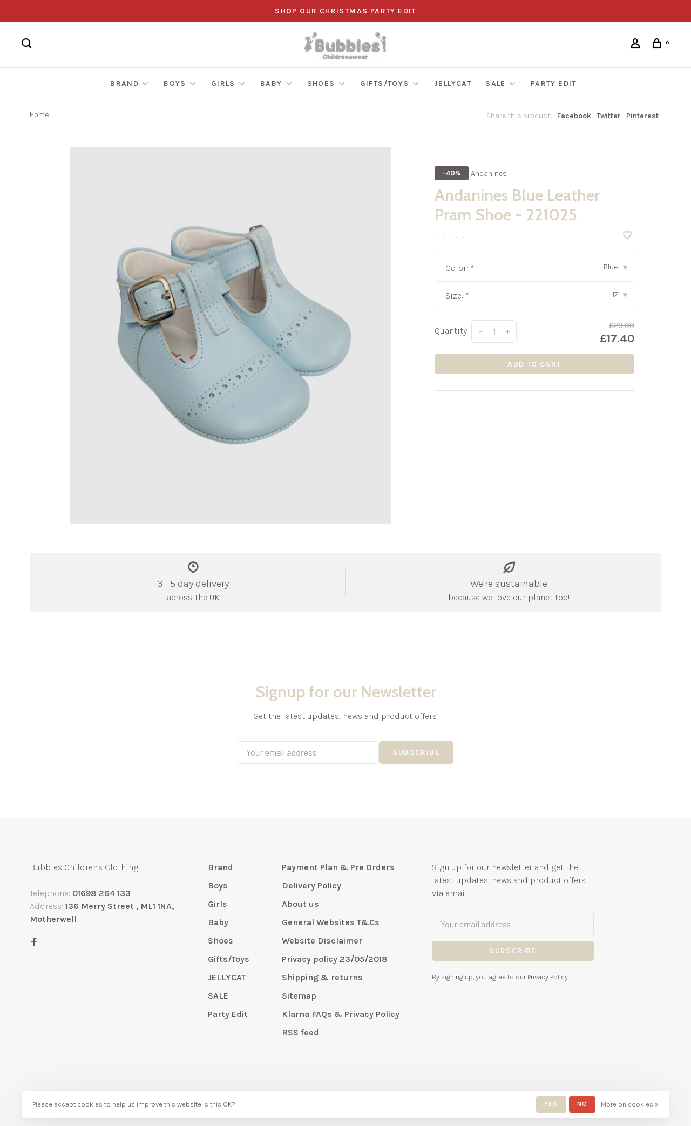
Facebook (574, 115)
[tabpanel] (230, 335)
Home (39, 114)
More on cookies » (630, 1104)
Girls (223, 83)
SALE (495, 83)
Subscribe (416, 752)
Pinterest (642, 115)
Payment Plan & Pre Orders (338, 867)
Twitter (609, 115)
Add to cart (534, 364)
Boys (175, 83)
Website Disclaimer (322, 940)
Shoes (321, 83)
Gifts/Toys (385, 83)
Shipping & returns (322, 977)
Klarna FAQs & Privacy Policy (340, 1014)
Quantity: (452, 330)
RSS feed (300, 1032)
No (582, 1104)
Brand (124, 83)
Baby (271, 83)
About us (300, 904)
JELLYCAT (452, 83)
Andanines (489, 173)
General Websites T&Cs (331, 922)
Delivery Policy (311, 885)
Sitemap (299, 996)
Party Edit (554, 83)
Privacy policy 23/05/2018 (335, 959)
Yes (551, 1104)
